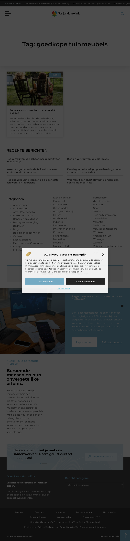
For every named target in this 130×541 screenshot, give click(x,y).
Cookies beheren (85, 281)
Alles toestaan (45, 281)
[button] (103, 254)
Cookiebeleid (63, 288)
